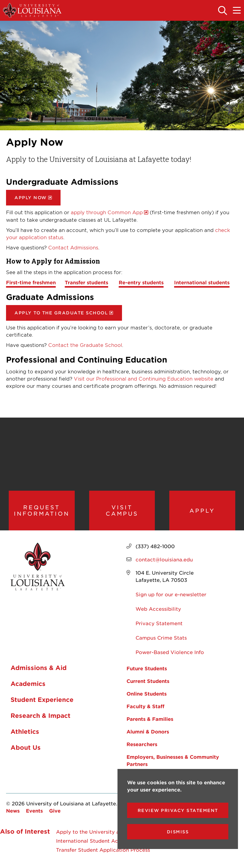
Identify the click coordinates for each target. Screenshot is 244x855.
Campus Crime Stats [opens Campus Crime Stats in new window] (161, 637)
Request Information (42, 510)
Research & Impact (40, 715)
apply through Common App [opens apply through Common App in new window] (107, 212)
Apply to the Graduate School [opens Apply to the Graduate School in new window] (61, 312)
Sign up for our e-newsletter (171, 594)
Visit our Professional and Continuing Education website (143, 378)
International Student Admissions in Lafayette (113, 841)
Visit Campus (122, 510)
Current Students (148, 681)
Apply (202, 510)
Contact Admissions (73, 247)
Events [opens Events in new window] (34, 810)
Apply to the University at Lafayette (101, 832)
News (13, 810)
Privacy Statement (159, 623)
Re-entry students (141, 282)
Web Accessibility (158, 609)
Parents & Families (150, 719)
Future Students (147, 668)
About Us (26, 747)
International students (202, 282)
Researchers (142, 744)
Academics (28, 683)
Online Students (147, 693)
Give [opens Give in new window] (55, 810)
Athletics (25, 731)
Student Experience (42, 699)
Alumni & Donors (148, 731)
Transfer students (86, 282)
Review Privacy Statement (178, 810)
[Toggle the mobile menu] (237, 11)
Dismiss (178, 831)
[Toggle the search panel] (223, 11)
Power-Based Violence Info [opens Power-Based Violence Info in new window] (170, 652)
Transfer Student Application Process (103, 850)
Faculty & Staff (145, 706)
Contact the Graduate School (85, 345)
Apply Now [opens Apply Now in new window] (30, 197)
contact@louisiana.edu (164, 559)
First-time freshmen (31, 282)
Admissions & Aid (39, 667)
